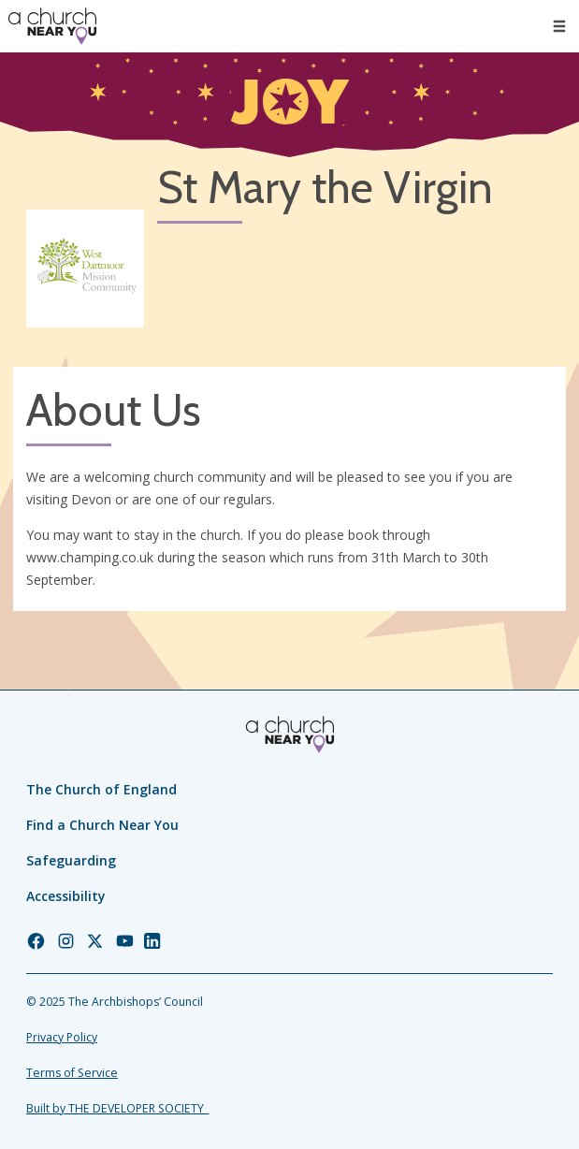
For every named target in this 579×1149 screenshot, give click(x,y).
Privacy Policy (61, 1037)
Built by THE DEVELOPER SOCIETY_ (117, 1108)
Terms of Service (72, 1073)
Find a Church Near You (102, 825)
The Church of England (101, 789)
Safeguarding (71, 860)
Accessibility (66, 896)
